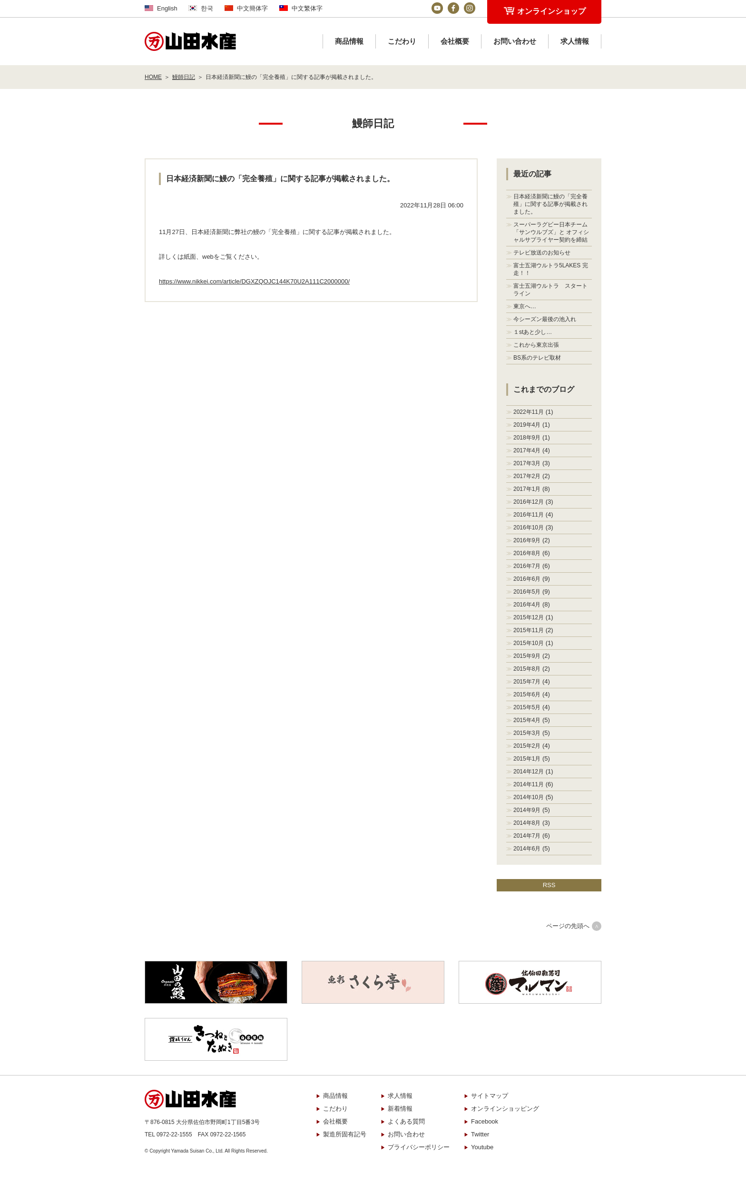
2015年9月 (526, 656)
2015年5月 (526, 707)
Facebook (484, 1121)
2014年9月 (526, 810)
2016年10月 (528, 527)
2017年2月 (526, 476)
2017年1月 (526, 489)
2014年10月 (528, 797)
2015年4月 (526, 720)
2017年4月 (526, 450)
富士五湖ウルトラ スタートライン (550, 290)
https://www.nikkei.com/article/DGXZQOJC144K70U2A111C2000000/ (254, 281)
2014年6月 (526, 848)
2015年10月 (528, 643)
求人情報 (574, 41)
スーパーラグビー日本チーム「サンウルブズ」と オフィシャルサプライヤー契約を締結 (551, 232)
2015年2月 (526, 746)
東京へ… (524, 306)
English (167, 8)
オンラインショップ (551, 11)
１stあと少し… (532, 332)
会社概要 (455, 41)
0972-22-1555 (174, 1134)
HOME (153, 77)
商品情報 (349, 41)
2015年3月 (526, 733)
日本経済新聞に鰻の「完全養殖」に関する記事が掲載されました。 (550, 204)
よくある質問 (406, 1121)
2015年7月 (526, 681)
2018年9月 (526, 437)
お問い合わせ (514, 41)
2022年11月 (528, 412)
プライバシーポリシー (419, 1147)
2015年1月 (526, 758)
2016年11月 (528, 514)
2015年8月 (526, 668)
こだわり (402, 41)
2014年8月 (526, 823)
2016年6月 (526, 579)
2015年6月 (526, 694)
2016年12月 (528, 502)
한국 (207, 8)
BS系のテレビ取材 (537, 357)
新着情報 (400, 1108)
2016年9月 (526, 540)
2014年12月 (528, 771)
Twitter (480, 1134)
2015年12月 (528, 617)
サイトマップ (489, 1095)
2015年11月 (528, 630)
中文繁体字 (307, 8)
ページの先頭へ (567, 925)
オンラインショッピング (505, 1108)
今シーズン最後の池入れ (544, 319)
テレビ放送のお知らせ (541, 252)
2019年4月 (526, 424)
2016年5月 (526, 591)
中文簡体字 (252, 8)
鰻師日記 (183, 77)
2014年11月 (528, 784)
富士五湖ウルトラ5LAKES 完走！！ (550, 269)
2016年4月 (526, 604)
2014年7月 (526, 835)
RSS (549, 885)
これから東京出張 (536, 345)
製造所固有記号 (344, 1134)
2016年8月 (526, 553)
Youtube (482, 1147)
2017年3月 (526, 463)
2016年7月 (526, 566)
